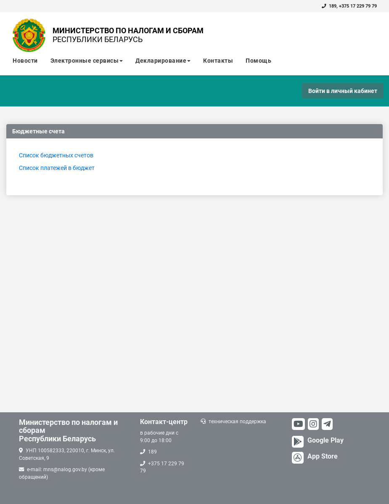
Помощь (258, 60)
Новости (25, 60)
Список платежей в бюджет (57, 167)
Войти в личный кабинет (342, 91)
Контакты (218, 60)
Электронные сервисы (86, 60)
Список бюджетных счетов (56, 155)
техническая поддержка (237, 421)
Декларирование (163, 60)
